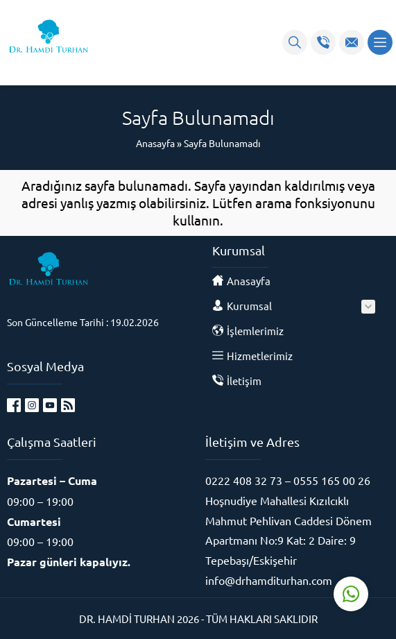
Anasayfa (155, 143)
